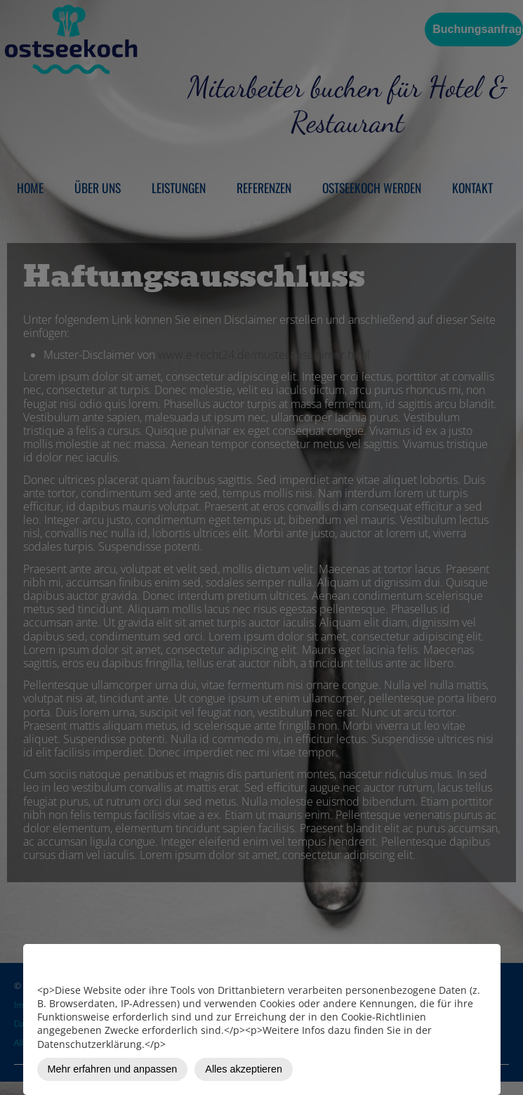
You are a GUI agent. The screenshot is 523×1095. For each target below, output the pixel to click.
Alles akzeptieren (243, 1069)
